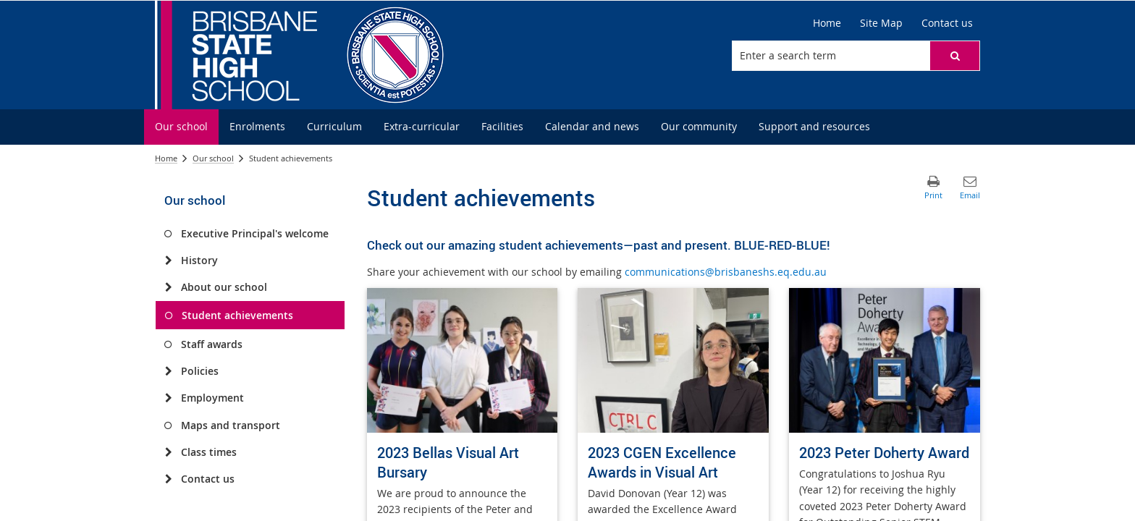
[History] (168, 260)
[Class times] (168, 452)
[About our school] (168, 287)
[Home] (827, 23)
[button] (954, 55)
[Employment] (168, 398)
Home (166, 158)
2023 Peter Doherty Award (884, 452)
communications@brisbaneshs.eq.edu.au (726, 272)
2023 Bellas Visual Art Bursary (448, 462)
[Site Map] (881, 23)
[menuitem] (181, 127)
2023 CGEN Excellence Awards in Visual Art (662, 462)
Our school (213, 158)
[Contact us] (947, 23)
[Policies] (168, 371)
